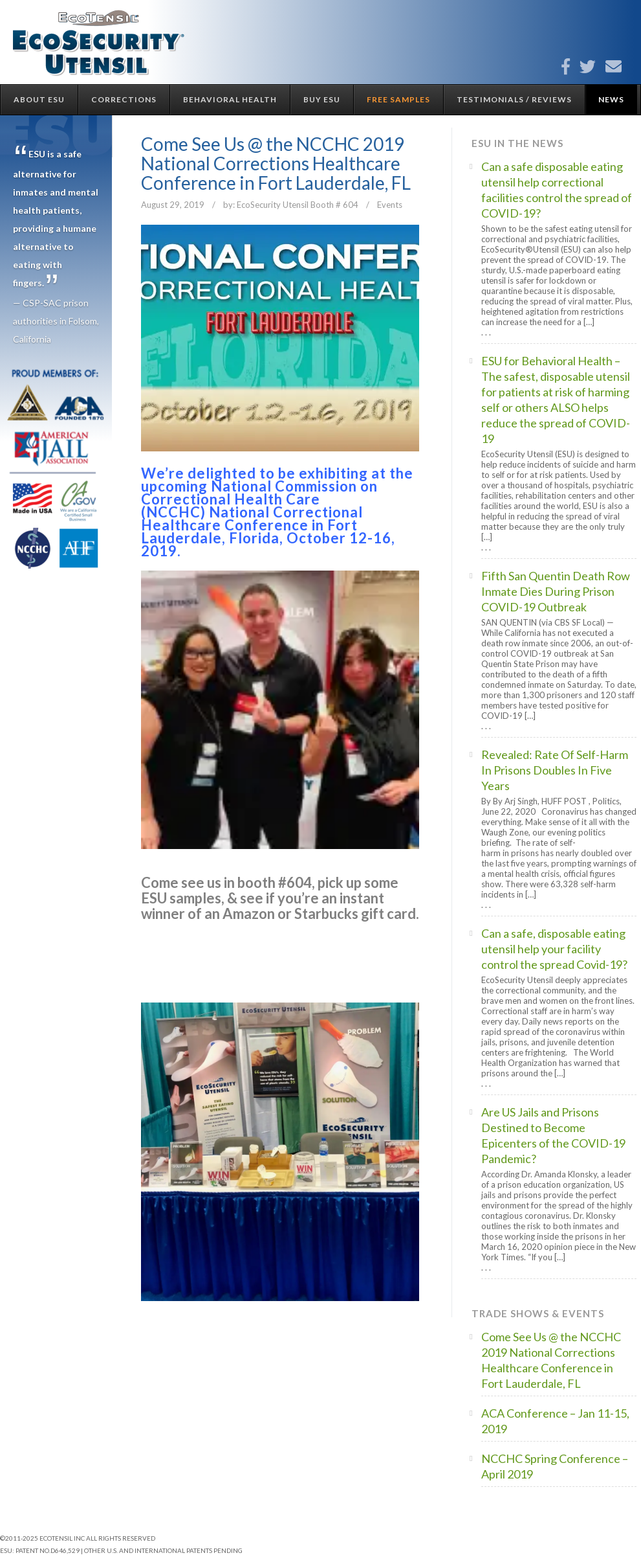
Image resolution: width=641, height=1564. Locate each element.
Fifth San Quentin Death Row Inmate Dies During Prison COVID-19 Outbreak (555, 591)
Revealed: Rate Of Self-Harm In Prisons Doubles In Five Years (554, 770)
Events (389, 204)
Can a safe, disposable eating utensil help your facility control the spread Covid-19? (554, 948)
